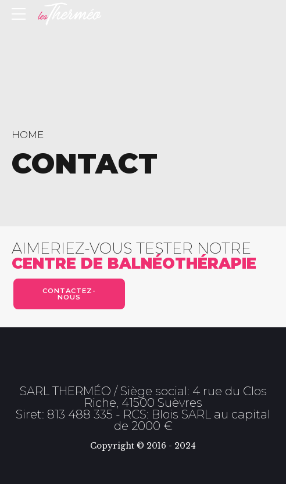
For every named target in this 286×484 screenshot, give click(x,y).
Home (28, 134)
